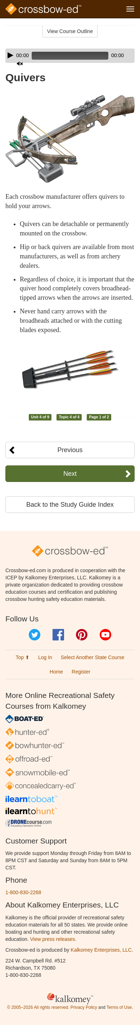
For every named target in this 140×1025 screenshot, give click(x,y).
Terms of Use (119, 1007)
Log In (45, 657)
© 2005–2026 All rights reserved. (38, 1007)
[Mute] (20, 63)
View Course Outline (70, 31)
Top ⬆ (23, 657)
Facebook (58, 634)
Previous (69, 450)
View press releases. (53, 939)
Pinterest (81, 634)
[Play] (10, 55)
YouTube (105, 634)
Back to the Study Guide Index (70, 504)
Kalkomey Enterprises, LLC (101, 950)
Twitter (34, 634)
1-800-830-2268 (23, 892)
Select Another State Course (93, 657)
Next (70, 473)
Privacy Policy (84, 1007)
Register (81, 672)
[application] (70, 56)
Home (56, 672)
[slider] (70, 56)
